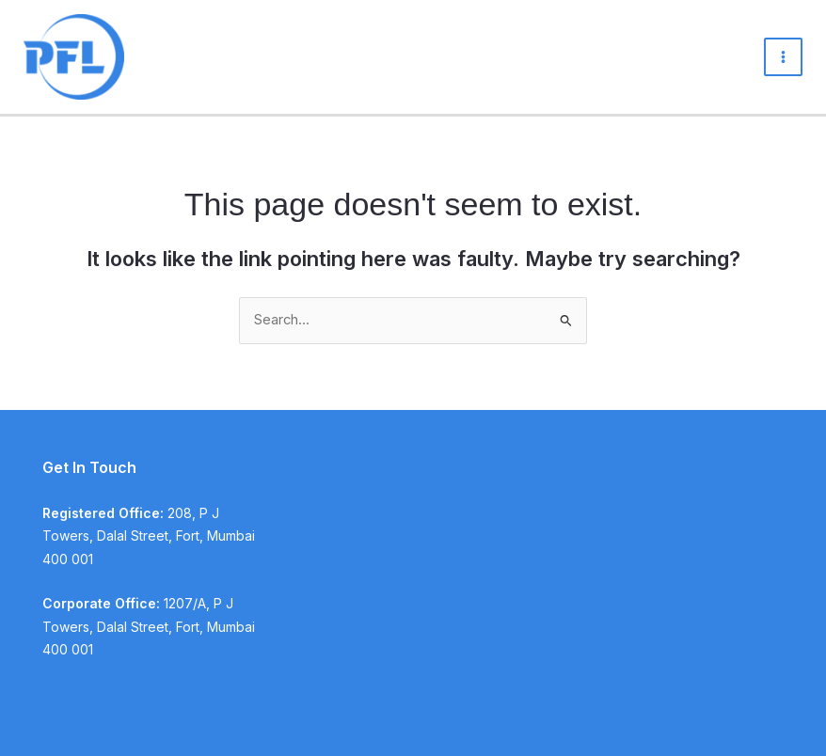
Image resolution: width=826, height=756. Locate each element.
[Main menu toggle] (783, 57)
